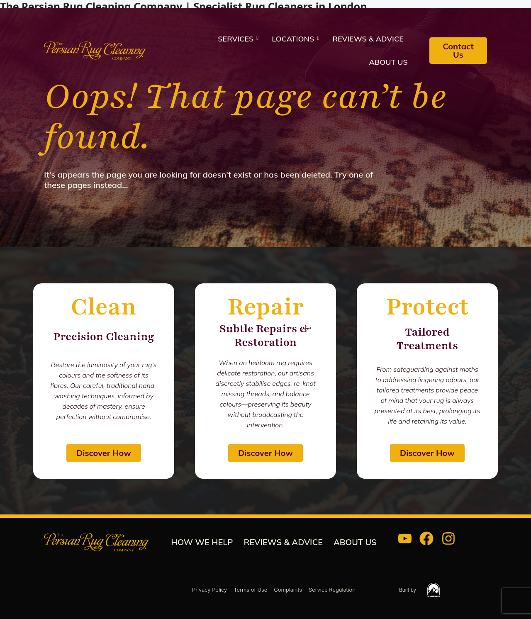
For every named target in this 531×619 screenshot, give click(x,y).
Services (238, 39)
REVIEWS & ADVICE (368, 39)
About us (388, 62)
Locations (295, 39)
